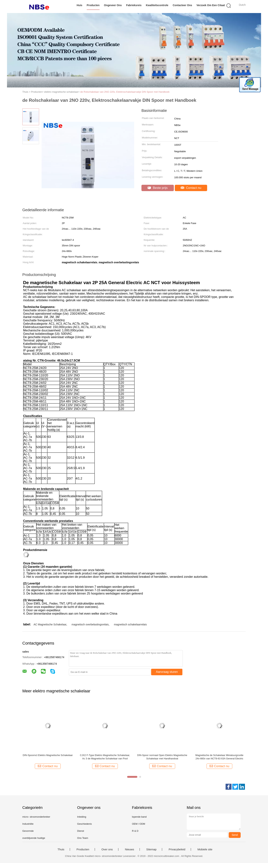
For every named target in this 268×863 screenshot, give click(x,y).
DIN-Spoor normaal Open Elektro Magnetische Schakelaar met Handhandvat (162, 757)
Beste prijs (158, 188)
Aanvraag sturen (167, 671)
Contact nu (191, 188)
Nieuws (129, 849)
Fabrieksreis (134, 5)
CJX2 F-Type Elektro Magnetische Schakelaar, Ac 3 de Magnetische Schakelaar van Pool (105, 757)
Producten (93, 5)
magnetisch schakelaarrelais (130, 624)
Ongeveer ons (113, 5)
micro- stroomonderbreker (36, 816)
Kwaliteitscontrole (157, 5)
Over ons (107, 849)
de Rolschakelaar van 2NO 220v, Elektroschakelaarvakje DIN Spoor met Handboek (125, 91)
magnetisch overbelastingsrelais (90, 624)
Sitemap (151, 849)
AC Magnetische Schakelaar (50, 624)
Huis (79, 5)
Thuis (61, 849)
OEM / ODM (138, 823)
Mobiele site (204, 849)
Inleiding (81, 816)
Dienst (80, 831)
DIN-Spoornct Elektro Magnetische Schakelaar (48, 755)
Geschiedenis (84, 823)
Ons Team (82, 838)
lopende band (139, 816)
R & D (135, 831)
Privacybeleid (177, 849)
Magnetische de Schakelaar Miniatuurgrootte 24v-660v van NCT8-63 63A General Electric (219, 757)
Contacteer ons (182, 5)
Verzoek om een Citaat (211, 5)
